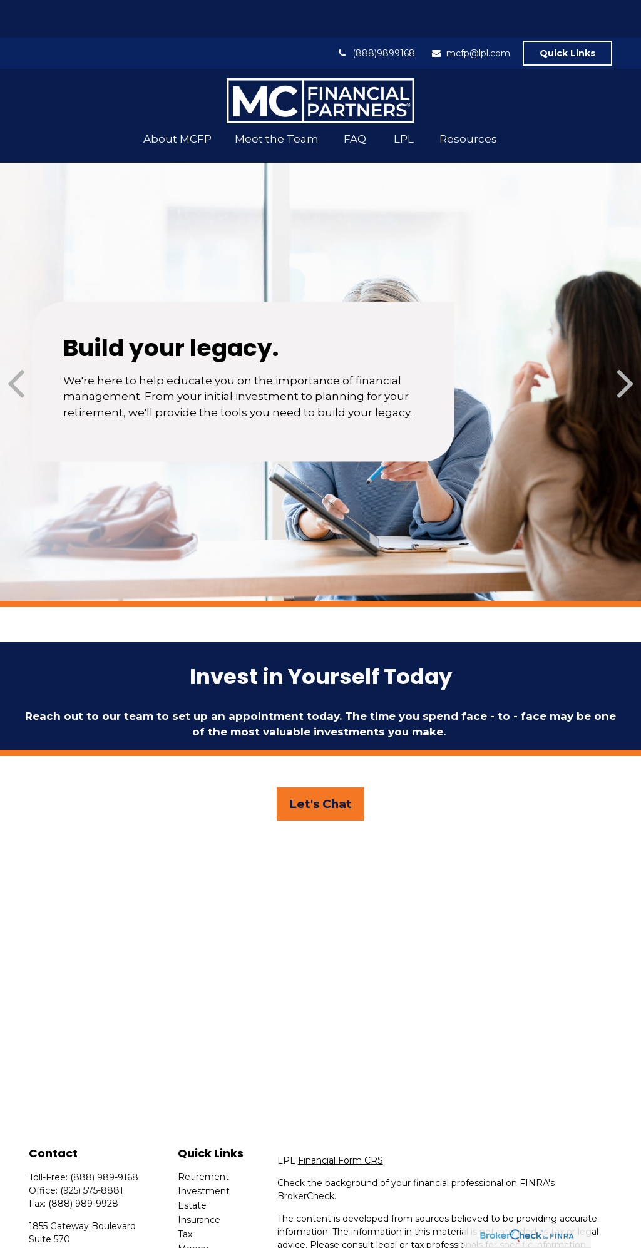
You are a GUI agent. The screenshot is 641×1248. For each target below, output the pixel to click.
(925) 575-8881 (91, 1152)
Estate (192, 1168)
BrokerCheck (305, 1158)
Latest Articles (209, 1239)
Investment (204, 1153)
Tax (185, 1196)
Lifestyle (196, 1225)
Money (193, 1211)
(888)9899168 (376, 15)
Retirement (203, 1139)
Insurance (199, 1182)
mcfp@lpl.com (470, 15)
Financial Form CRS (340, 1122)
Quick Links (567, 15)
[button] (177, 101)
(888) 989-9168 (104, 1139)
